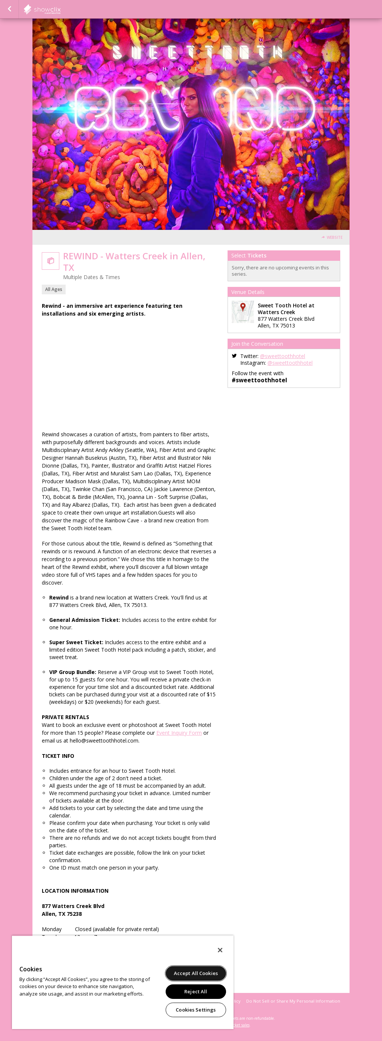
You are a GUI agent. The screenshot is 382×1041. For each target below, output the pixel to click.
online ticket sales (234, 1025)
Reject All (195, 991)
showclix (60, 9)
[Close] (220, 950)
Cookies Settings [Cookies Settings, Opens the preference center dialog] (196, 1009)
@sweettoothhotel (282, 356)
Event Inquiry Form (179, 732)
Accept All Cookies (196, 973)
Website (334, 237)
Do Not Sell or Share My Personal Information (293, 1001)
